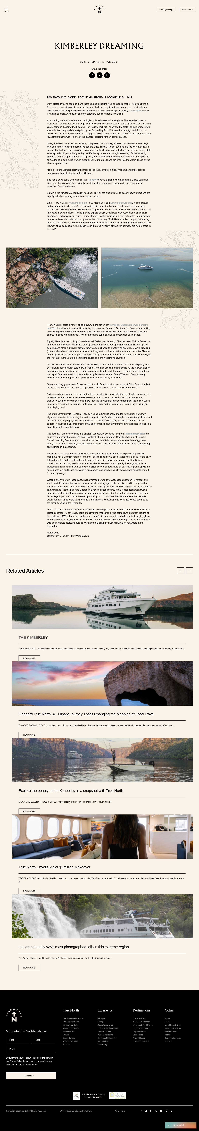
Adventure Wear (69, 1032)
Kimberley (93, 179)
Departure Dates (139, 1032)
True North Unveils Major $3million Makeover (54, 867)
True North (71, 1010)
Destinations (141, 1010)
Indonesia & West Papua (142, 1025)
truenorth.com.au (78, 203)
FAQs (167, 1022)
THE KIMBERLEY (33, 637)
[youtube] (161, 1111)
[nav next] (189, 570)
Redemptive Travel (70, 1041)
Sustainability (102, 1041)
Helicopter (101, 1018)
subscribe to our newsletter (26, 1031)
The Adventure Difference (73, 1018)
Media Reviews (171, 1032)
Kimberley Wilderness (141, 1022)
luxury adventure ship (121, 203)
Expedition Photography (106, 1038)
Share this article (99, 69)
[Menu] (6, 9)
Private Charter (139, 1038)
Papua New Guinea (140, 1028)
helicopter (136, 110)
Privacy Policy (16, 1061)
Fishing (100, 1022)
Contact (168, 1041)
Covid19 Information (173, 1038)
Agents (167, 1035)
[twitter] (146, 1111)
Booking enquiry (165, 9)
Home (167, 1018)
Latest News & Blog (172, 1025)
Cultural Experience (105, 1025)
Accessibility (102, 1045)
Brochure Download (140, 1041)
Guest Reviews (69, 1038)
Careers (66, 1045)
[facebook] (141, 1111)
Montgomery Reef (135, 433)
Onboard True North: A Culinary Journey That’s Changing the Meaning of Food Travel (86, 714)
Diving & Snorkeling (105, 1035)
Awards (66, 1035)
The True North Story (71, 1022)
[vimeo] (171, 1111)
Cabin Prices (138, 1035)
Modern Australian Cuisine (107, 1028)
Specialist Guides (104, 1032)
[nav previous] (180, 570)
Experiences (105, 1010)
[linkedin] (151, 1111)
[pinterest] (166, 1111)
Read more (29, 658)
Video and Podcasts (173, 1028)
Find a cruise (187, 9)
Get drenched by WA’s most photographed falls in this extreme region (74, 947)
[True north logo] (99, 13)
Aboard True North (70, 1025)
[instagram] (156, 1111)
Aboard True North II (71, 1028)
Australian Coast (139, 1018)
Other (169, 1010)
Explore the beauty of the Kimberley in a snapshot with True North (71, 790)
